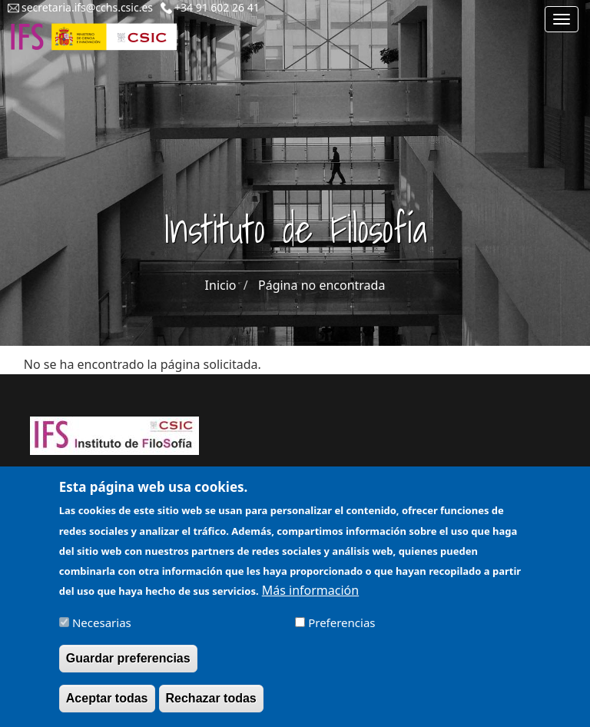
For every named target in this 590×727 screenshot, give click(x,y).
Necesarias (101, 629)
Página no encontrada (321, 285)
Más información (310, 597)
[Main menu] (561, 19)
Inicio (221, 285)
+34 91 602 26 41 (217, 7)
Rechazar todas (211, 705)
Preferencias (341, 629)
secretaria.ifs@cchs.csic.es (87, 7)
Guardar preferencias (128, 665)
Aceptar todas (107, 705)
